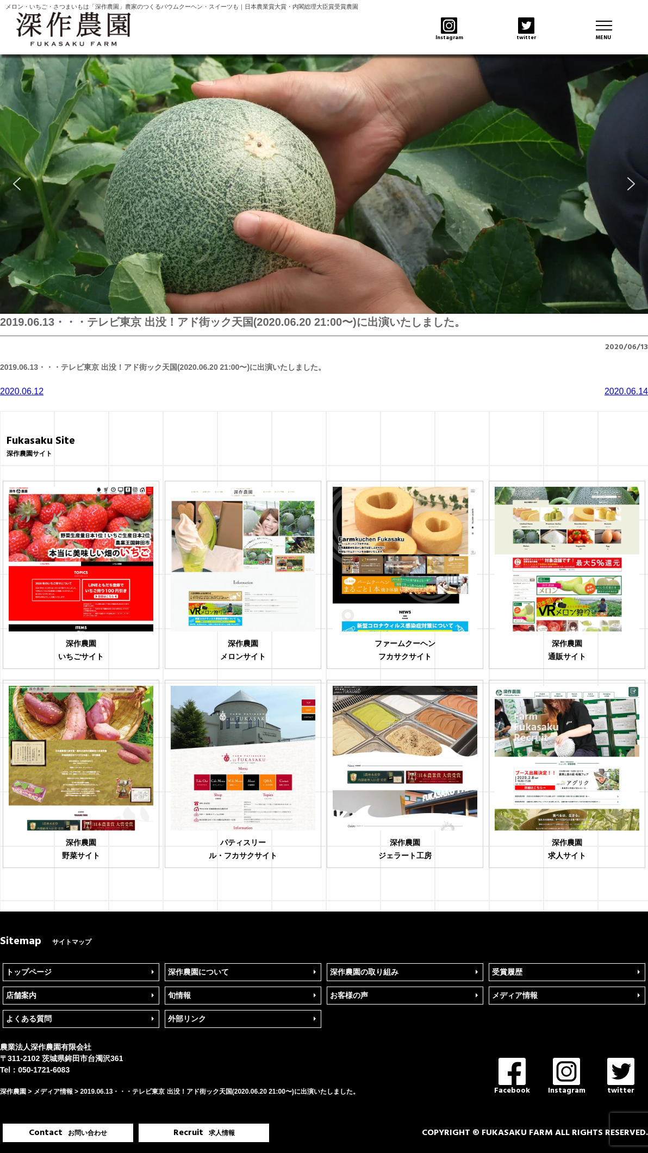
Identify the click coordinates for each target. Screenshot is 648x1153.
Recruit (204, 1133)
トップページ (29, 972)
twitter (620, 1077)
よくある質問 (29, 1018)
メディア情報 (515, 995)
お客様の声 (349, 995)
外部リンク (187, 1018)
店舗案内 (21, 995)
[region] (324, 184)
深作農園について (198, 972)
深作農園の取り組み (364, 972)
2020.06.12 (21, 391)
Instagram (566, 1077)
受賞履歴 (507, 972)
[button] (17, 184)
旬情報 (179, 995)
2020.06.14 (626, 391)
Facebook (512, 1077)
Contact (68, 1133)
